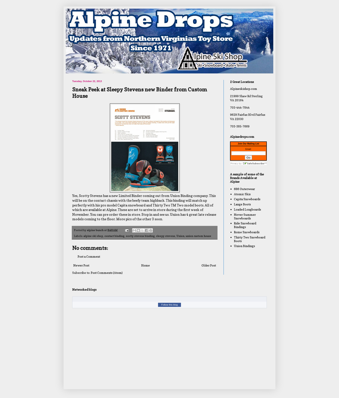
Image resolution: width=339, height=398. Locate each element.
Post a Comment (89, 256)
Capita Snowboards (247, 199)
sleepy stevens (165, 236)
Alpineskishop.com (243, 88)
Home (145, 265)
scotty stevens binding (140, 236)
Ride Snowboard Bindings (245, 225)
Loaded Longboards (247, 209)
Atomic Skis (242, 194)
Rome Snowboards (246, 232)
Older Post (208, 265)
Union (180, 236)
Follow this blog (169, 304)
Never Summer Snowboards (245, 216)
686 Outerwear (244, 189)
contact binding (114, 236)
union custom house (198, 236)
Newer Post (81, 265)
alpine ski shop (93, 236)
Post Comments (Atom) (107, 272)
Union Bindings (244, 246)
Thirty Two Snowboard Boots (249, 239)
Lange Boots (242, 204)
